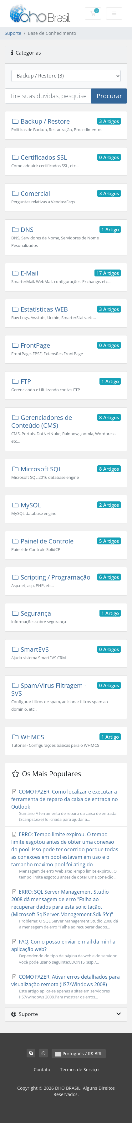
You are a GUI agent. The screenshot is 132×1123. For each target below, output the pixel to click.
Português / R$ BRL (78, 1053)
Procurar (109, 96)
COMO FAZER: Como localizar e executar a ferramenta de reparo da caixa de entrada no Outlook (66, 805)
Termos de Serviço (79, 1069)
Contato (42, 1069)
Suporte (13, 33)
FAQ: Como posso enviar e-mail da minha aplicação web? (66, 951)
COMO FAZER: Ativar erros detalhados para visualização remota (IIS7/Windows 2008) (66, 986)
